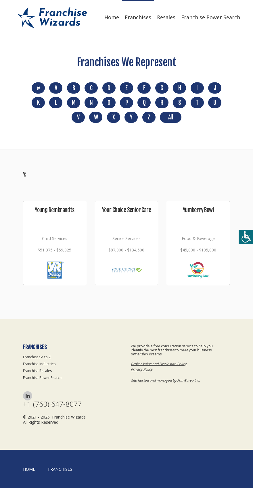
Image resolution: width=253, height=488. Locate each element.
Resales (166, 17)
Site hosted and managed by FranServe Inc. (165, 380)
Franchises (138, 17)
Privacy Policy (141, 369)
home (29, 469)
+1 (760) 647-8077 (52, 404)
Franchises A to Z (37, 357)
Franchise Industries (39, 363)
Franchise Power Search (210, 17)
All (170, 117)
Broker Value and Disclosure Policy (158, 363)
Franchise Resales (37, 370)
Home (111, 17)
